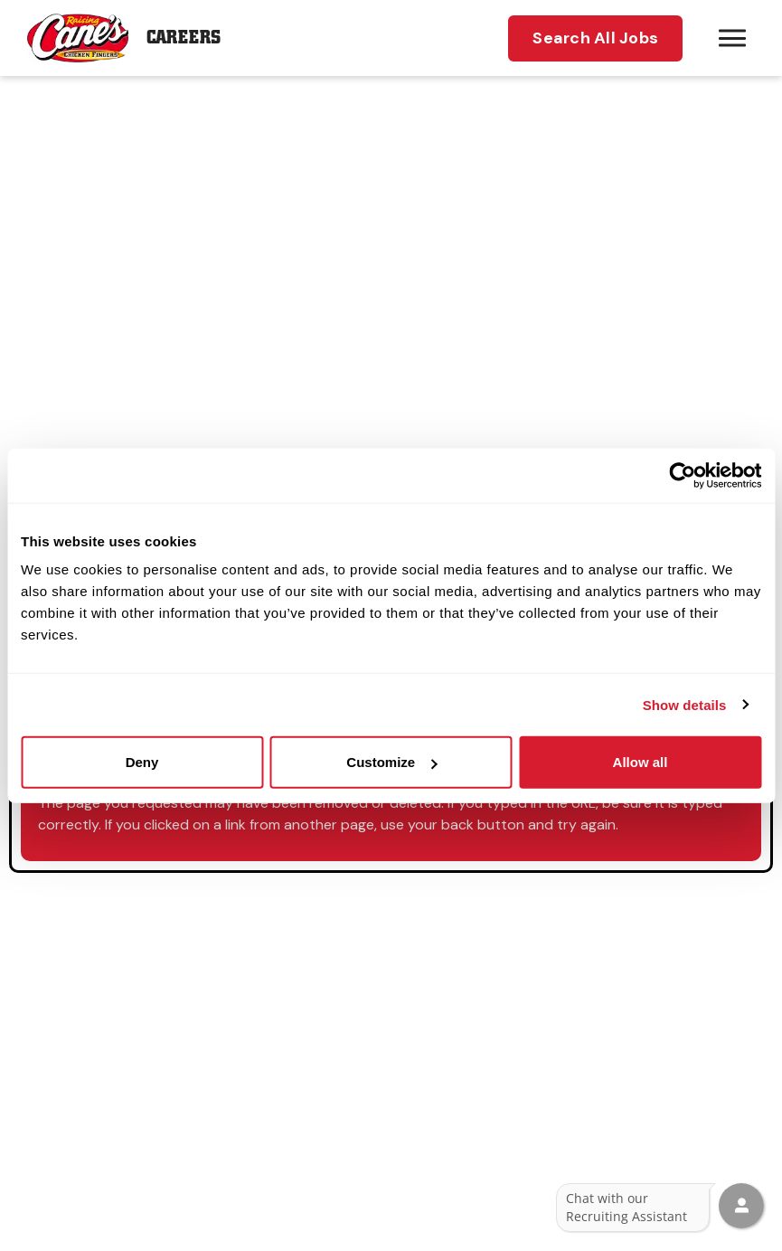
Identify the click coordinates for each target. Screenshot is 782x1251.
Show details (685, 704)
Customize (391, 762)
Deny (142, 762)
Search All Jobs (595, 38)
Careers (183, 37)
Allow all (640, 762)
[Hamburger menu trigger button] (732, 38)
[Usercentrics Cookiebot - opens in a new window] (682, 474)
